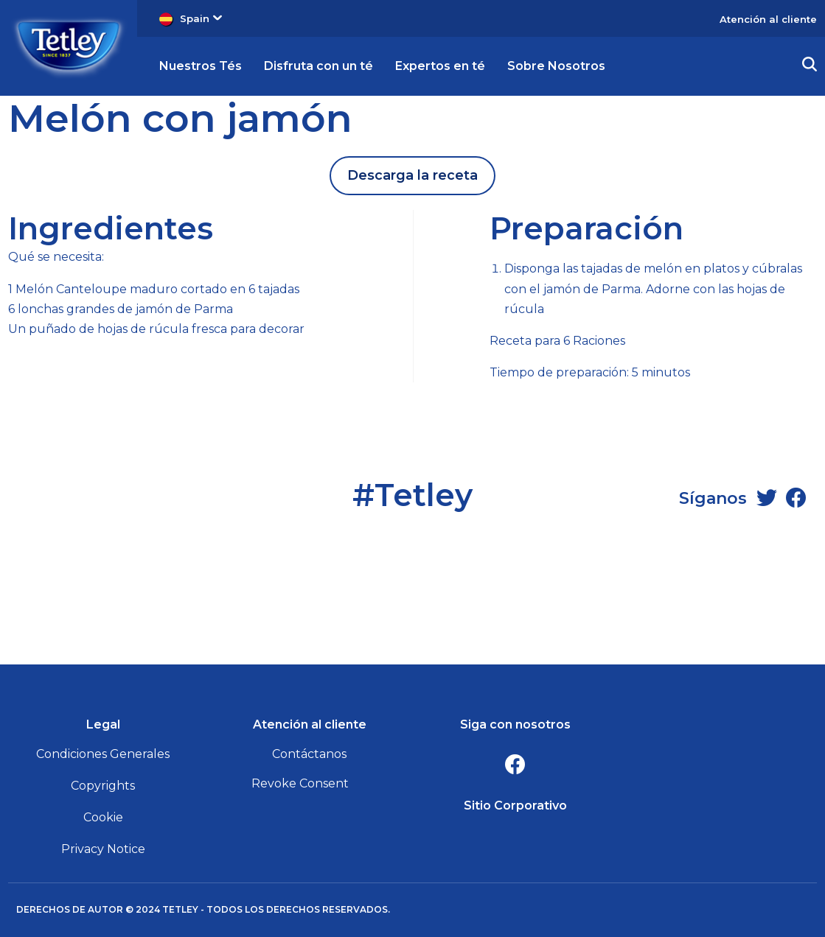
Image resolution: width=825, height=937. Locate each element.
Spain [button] (201, 18)
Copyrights (103, 786)
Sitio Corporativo (515, 806)
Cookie (103, 817)
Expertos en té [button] (440, 66)
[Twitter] (766, 497)
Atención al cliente (768, 19)
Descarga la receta (412, 175)
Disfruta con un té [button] (318, 66)
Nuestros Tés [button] (200, 66)
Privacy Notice (103, 849)
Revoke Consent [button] (300, 783)
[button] (809, 66)
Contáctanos (309, 754)
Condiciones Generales (103, 754)
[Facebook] (796, 497)
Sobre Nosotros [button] (556, 66)
